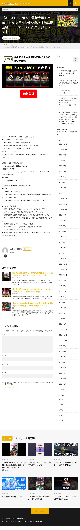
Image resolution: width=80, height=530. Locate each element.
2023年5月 (62, 305)
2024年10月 (63, 212)
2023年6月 (62, 299)
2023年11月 (63, 272)
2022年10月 (63, 343)
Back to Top (40, 515)
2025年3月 (62, 191)
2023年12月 (63, 267)
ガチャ (61, 412)
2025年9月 (62, 158)
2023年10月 (63, 278)
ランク (61, 423)
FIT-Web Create (20, 525)
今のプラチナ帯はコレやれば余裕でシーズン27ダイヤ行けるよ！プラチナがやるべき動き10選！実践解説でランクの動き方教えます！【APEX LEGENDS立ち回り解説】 (68, 120)
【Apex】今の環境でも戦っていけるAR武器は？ (40, 501)
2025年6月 (62, 174)
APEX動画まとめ (20, 523)
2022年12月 (63, 332)
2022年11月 (63, 337)
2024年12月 (63, 201)
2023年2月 (62, 321)
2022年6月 (62, 365)
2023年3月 (62, 316)
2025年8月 (62, 163)
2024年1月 (62, 261)
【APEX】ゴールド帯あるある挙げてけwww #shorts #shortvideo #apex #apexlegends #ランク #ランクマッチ (68, 103)
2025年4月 (62, 185)
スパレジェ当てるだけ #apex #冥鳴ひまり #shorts (66, 501)
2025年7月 (62, 169)
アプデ (61, 407)
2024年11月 (63, 207)
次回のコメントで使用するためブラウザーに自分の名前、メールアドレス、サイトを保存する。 (27, 384)
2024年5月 (62, 240)
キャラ (61, 418)
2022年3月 (62, 381)
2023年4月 (62, 310)
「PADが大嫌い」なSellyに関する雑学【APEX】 (40, 466)
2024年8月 (62, 223)
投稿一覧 (26, 250)
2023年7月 (62, 294)
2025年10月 (63, 152)
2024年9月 (62, 218)
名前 (4, 357)
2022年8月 (62, 354)
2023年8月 (62, 288)
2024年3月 (62, 250)
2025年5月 (62, 180)
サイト (4, 374)
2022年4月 (62, 376)
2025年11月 (63, 147)
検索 (58, 57)
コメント (5, 336)
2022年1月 (62, 392)
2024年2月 (62, 256)
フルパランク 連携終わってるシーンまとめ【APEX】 (66, 466)
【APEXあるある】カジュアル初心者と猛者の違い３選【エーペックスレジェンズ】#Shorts (13, 469)
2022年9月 (62, 348)
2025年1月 (62, 196)
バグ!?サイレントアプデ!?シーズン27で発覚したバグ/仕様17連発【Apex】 (68, 84)
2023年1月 (62, 327)
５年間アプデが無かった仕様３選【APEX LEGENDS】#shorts (68, 74)
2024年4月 (62, 245)
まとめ (16, 39)
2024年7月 (62, 229)
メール (5, 365)
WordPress (39, 525)
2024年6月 (62, 234)
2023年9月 (62, 283)
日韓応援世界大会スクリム (13, 500)
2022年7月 (62, 359)
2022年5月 (62, 370)
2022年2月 (62, 386)
